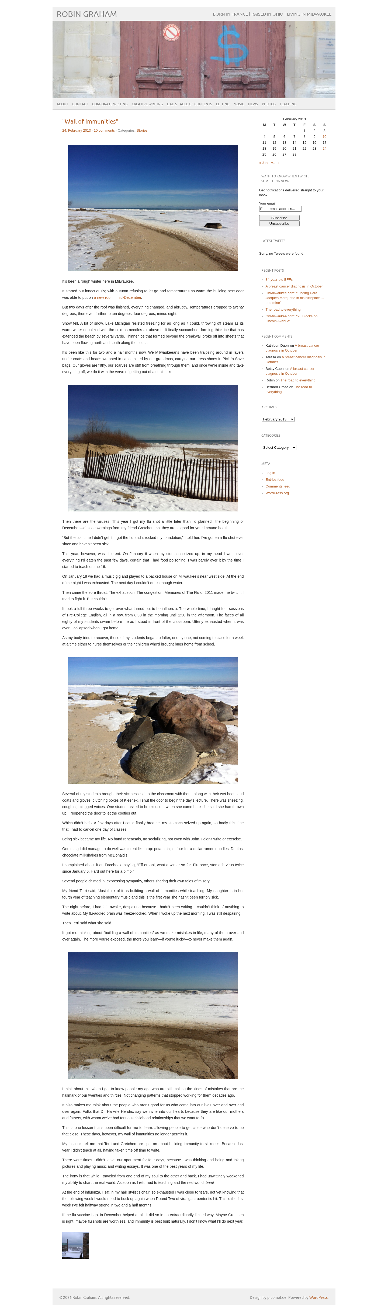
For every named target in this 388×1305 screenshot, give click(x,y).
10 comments (104, 130)
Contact (80, 104)
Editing (223, 104)
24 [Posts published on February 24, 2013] (324, 148)
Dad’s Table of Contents (189, 104)
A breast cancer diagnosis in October (294, 286)
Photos (269, 104)
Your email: (268, 203)
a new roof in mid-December (117, 297)
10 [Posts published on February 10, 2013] (324, 137)
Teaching (288, 104)
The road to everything (283, 309)
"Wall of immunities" (90, 122)
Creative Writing (147, 104)
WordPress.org (277, 493)
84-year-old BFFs (279, 280)
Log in (270, 473)
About (62, 104)
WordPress (318, 1298)
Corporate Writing (110, 104)
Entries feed (275, 480)
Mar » (275, 163)
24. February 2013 (76, 130)
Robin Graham (87, 14)
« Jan (263, 163)
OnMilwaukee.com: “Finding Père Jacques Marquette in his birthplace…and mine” (295, 298)
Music (239, 104)
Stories (142, 130)
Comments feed (278, 486)
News (253, 104)
